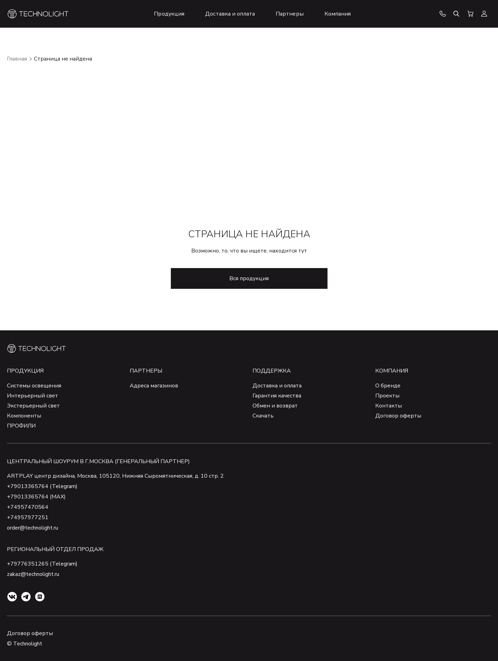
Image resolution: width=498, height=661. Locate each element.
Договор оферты (398, 416)
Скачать (263, 416)
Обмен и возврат (275, 406)
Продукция (25, 371)
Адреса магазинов (154, 385)
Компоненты (24, 416)
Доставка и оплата (277, 385)
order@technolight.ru (32, 528)
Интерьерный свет (32, 396)
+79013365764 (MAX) (36, 497)
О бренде (387, 385)
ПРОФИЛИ (21, 426)
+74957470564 (27, 507)
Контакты (388, 406)
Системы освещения (34, 385)
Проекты (387, 396)
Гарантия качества (276, 396)
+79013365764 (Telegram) (42, 486)
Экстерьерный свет (33, 406)
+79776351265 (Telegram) (42, 564)
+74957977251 (27, 517)
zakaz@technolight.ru (33, 574)
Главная (17, 58)
